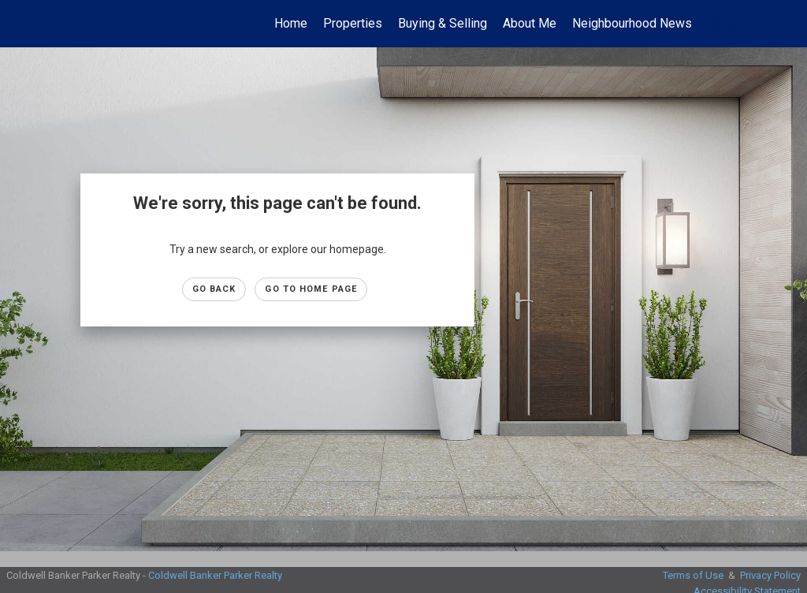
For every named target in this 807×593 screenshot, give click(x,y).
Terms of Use (693, 575)
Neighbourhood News (632, 23)
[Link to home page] (29, 23)
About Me (529, 23)
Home (290, 23)
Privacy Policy (770, 575)
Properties (352, 23)
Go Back (214, 289)
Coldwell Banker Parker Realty (215, 575)
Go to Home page (311, 289)
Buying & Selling (442, 23)
